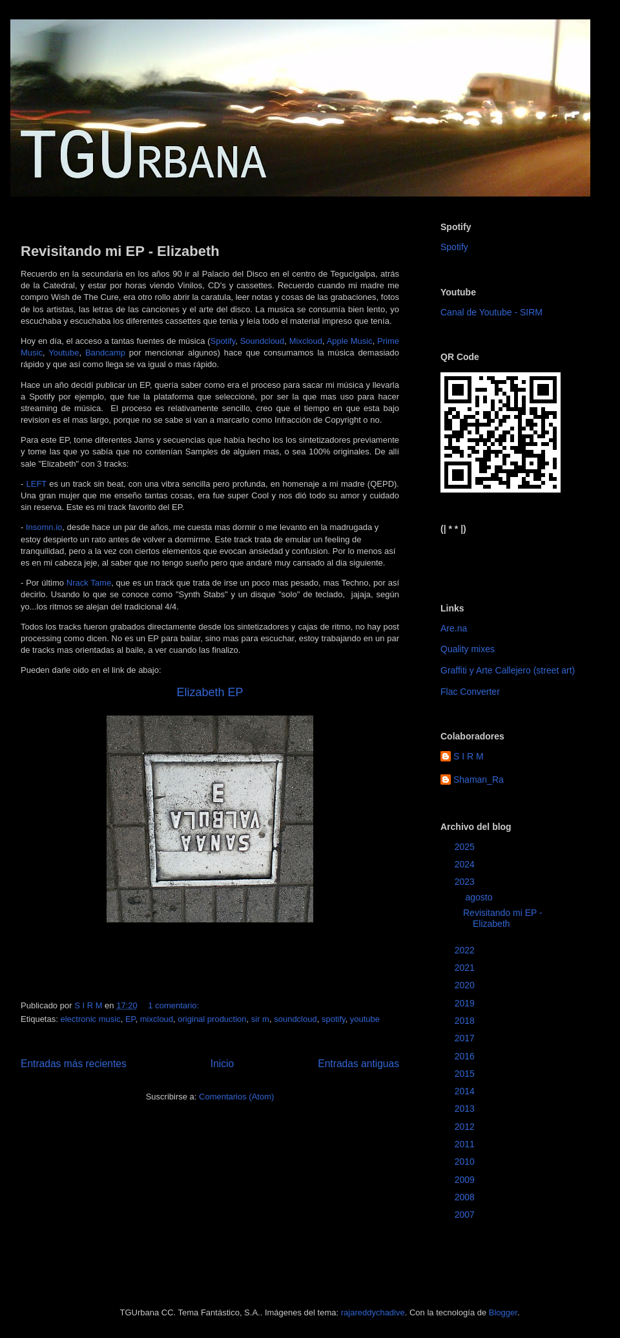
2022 (466, 950)
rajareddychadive (373, 1312)
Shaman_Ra (478, 779)
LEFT (36, 484)
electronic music (90, 1019)
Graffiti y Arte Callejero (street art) (507, 670)
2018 (466, 1020)
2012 (466, 1126)
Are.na (453, 628)
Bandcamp (105, 352)
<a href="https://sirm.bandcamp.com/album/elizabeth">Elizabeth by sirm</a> (504, 557)
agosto (480, 897)
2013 (466, 1108)
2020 (466, 985)
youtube (365, 1019)
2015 (466, 1073)
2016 (466, 1056)
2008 (466, 1197)
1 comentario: (174, 1005)
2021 (466, 967)
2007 (466, 1214)
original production (212, 1019)
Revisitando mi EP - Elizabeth (120, 251)
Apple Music (350, 341)
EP (130, 1019)
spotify (334, 1019)
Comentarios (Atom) (236, 1096)
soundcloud (295, 1019)
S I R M (468, 756)
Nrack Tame (89, 583)
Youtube (63, 352)
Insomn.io (44, 527)
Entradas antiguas (358, 1063)
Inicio (222, 1063)
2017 (466, 1038)
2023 (466, 881)
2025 (466, 847)
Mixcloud (305, 341)
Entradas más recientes (74, 1063)
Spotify (222, 341)
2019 (466, 1003)
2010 (466, 1161)
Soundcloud (262, 341)
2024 (466, 864)
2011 (466, 1144)
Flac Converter (470, 691)
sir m (260, 1019)
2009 (466, 1179)
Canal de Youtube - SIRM (491, 312)
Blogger (503, 1312)
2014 (466, 1091)
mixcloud (156, 1019)
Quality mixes (467, 649)
